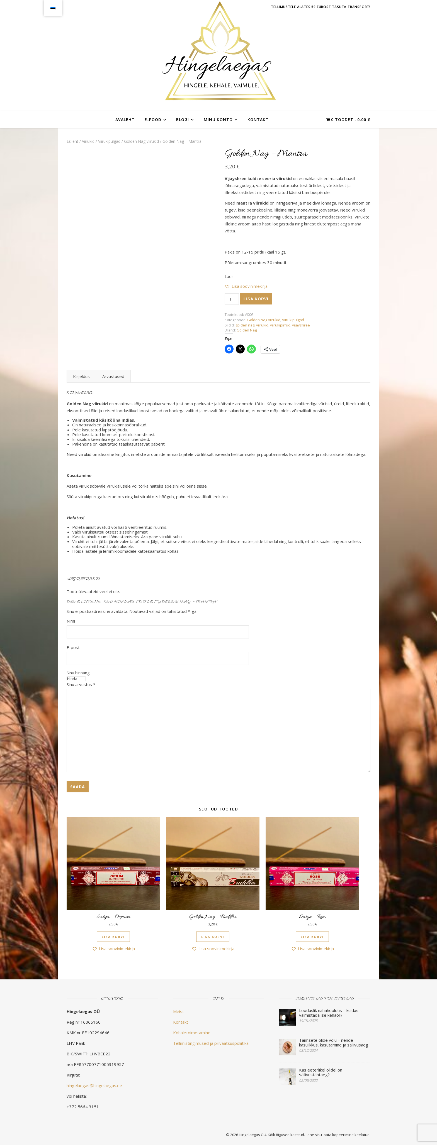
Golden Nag (247, 330)
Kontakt (258, 119)
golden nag (245, 325)
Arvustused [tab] (113, 376)
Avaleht (125, 119)
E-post (73, 647)
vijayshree (301, 325)
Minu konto (218, 119)
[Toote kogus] (232, 299)
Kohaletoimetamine (191, 1032)
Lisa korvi (256, 299)
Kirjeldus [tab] (81, 376)
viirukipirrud (280, 325)
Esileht (72, 141)
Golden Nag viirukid (141, 141)
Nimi (71, 621)
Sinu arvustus (81, 684)
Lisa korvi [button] (113, 937)
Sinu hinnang (78, 672)
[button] (246, 286)
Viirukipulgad (109, 141)
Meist (178, 1011)
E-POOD (153, 119)
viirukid (262, 325)
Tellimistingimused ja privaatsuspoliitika (211, 1043)
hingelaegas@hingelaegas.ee (94, 1085)
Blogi (182, 119)
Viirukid (88, 141)
